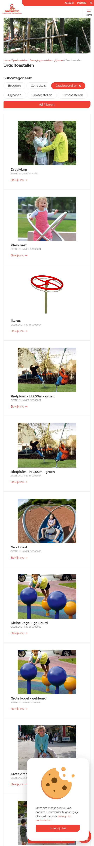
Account (69, 3)
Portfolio (82, 3)
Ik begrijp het (58, 828)
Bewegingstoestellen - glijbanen (47, 60)
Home (7, 60)
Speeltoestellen (20, 60)
